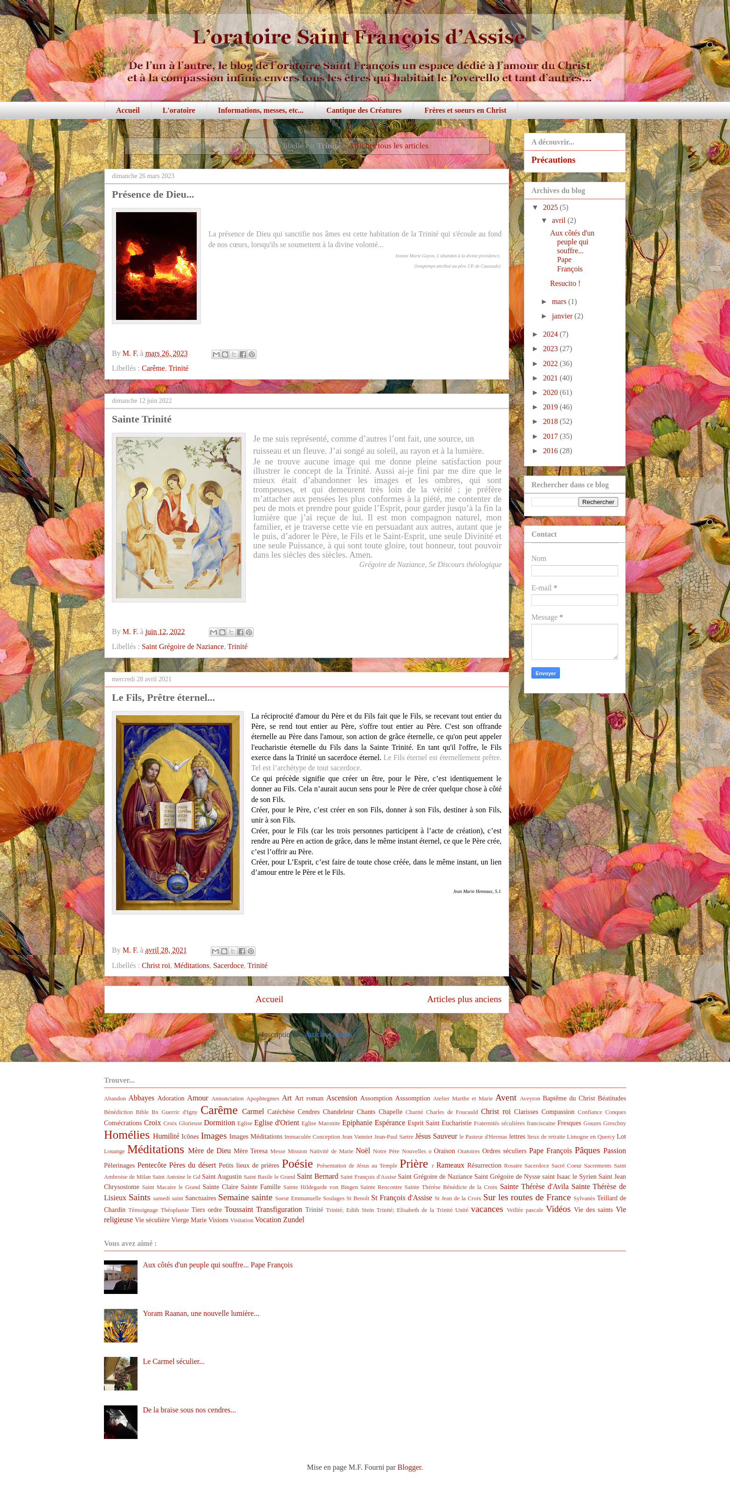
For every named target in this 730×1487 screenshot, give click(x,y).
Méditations (191, 965)
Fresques (569, 1123)
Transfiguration (279, 1209)
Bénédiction (118, 1112)
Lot (621, 1136)
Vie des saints (593, 1209)
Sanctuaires (200, 1198)
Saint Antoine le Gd (176, 1177)
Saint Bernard (317, 1176)
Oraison (444, 1151)
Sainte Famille (261, 1186)
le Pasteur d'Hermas (484, 1137)
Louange (114, 1151)
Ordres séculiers (504, 1151)
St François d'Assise (401, 1198)
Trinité (178, 368)
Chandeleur (338, 1111)
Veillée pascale (525, 1210)
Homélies (127, 1134)
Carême (153, 368)
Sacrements (598, 1165)
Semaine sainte (245, 1197)
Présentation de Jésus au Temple (357, 1165)
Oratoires (469, 1151)
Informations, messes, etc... (261, 110)
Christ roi (156, 965)
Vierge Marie (189, 1220)
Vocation (268, 1220)
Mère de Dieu (209, 1151)
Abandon (115, 1098)
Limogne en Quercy (591, 1137)
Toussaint (239, 1209)
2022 (551, 363)
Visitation (242, 1220)
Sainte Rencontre (381, 1187)
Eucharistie (456, 1123)
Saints (140, 1197)
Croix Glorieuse (182, 1123)
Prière (413, 1163)
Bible (142, 1112)
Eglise (244, 1123)
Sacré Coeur (566, 1165)
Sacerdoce (228, 965)
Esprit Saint (423, 1123)
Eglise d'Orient (276, 1123)
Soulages (333, 1198)
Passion (614, 1151)
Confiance (590, 1112)
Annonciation (227, 1098)
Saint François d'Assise (368, 1177)
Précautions (553, 160)
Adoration (170, 1098)
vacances (487, 1209)
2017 (551, 436)
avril (559, 220)
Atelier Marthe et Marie (463, 1098)
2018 (551, 421)
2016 (551, 451)
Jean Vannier (357, 1137)
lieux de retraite (546, 1137)
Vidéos (558, 1209)
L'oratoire (179, 110)
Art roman (309, 1098)
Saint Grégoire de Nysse (507, 1176)
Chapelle (390, 1111)
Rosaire (513, 1165)
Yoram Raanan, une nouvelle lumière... (201, 1313)
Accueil (128, 110)
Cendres (309, 1111)
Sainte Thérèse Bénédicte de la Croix (451, 1187)
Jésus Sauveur (436, 1136)
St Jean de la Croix (457, 1198)
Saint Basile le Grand (269, 1177)
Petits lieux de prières (249, 1165)
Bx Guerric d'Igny (175, 1112)
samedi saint (168, 1198)
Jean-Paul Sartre (393, 1137)
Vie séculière (152, 1220)
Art (287, 1098)
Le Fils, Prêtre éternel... (163, 697)
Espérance (390, 1123)
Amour (197, 1098)
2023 (551, 349)
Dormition (219, 1123)
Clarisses (526, 1111)
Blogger (409, 1467)
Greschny (614, 1123)
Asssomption (412, 1098)
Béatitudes (612, 1098)
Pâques (587, 1150)
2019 (551, 407)
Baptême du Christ (569, 1098)
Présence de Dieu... (153, 194)
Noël (363, 1151)
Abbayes (141, 1098)
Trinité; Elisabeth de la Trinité (415, 1210)
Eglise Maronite (321, 1123)
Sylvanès (584, 1198)
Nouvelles (414, 1151)
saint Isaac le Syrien (569, 1176)
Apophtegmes (262, 1098)
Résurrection (484, 1165)
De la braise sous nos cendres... (189, 1410)
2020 (551, 392)
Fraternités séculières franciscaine (515, 1123)
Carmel (253, 1111)
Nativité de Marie (331, 1151)
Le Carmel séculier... (174, 1361)
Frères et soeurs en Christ (466, 110)
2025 (551, 207)
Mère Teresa (251, 1151)
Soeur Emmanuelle (298, 1198)
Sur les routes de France (527, 1197)
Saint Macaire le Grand (171, 1187)
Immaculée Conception (312, 1137)
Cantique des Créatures (363, 110)
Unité (461, 1210)
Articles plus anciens (464, 999)
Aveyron (530, 1098)
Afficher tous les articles (388, 145)
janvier (563, 316)
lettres (517, 1136)
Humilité (166, 1136)
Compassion (557, 1111)
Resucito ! (565, 283)
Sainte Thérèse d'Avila (534, 1186)
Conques (615, 1112)
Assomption (376, 1098)
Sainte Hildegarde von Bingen (320, 1187)
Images (214, 1136)
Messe (278, 1151)
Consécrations (123, 1123)
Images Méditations (255, 1136)
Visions (218, 1220)
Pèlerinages (119, 1165)
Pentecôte (152, 1165)
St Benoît (357, 1198)
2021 (551, 378)
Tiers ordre (207, 1209)
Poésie (297, 1163)
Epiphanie (357, 1123)
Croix (152, 1123)
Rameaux (450, 1165)
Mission (297, 1151)
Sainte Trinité (142, 419)
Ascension (342, 1098)
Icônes (190, 1136)
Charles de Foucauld (452, 1112)
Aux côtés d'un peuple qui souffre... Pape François (572, 251)
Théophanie (175, 1210)
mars (560, 301)
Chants (366, 1111)
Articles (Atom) (328, 1034)
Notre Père (386, 1151)
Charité (414, 1112)
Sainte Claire (220, 1186)
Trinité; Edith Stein (350, 1210)
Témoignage (143, 1210)
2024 (551, 334)
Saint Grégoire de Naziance (183, 646)
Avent (506, 1097)
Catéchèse (281, 1111)
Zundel (293, 1220)
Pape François (550, 1151)
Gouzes (592, 1123)
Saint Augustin (222, 1176)
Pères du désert (192, 1165)
